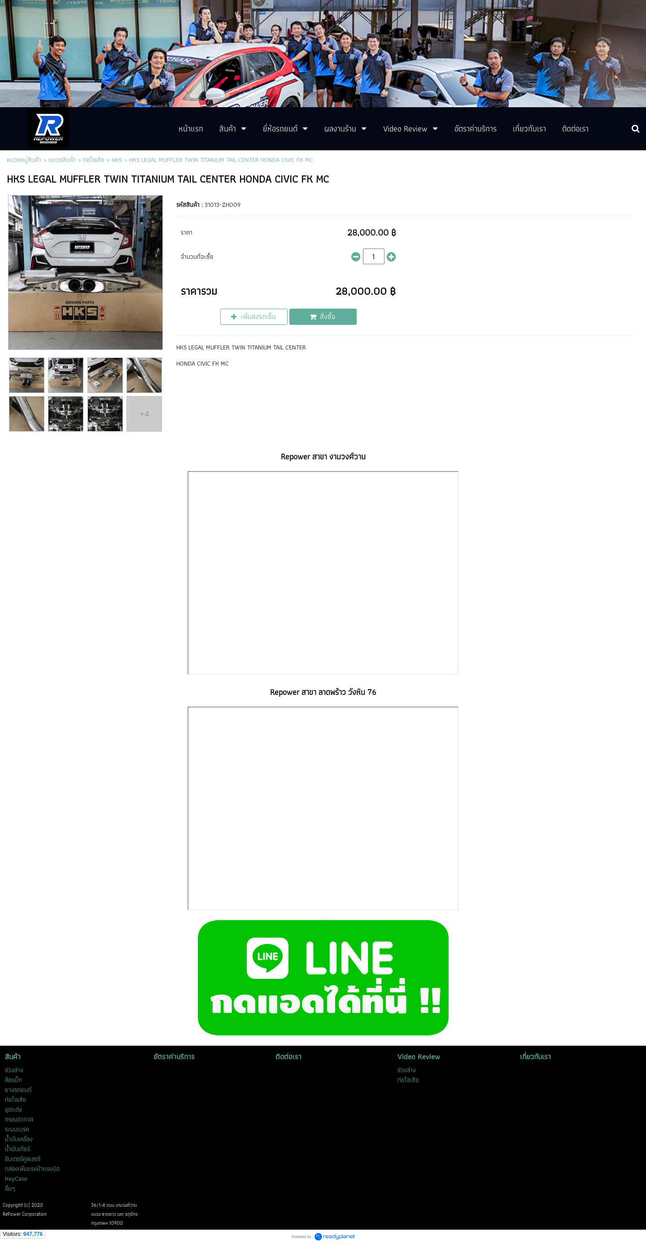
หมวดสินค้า (62, 160)
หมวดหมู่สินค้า (24, 160)
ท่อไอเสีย (94, 160)
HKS (117, 160)
